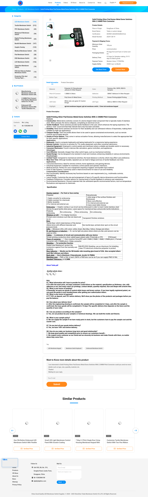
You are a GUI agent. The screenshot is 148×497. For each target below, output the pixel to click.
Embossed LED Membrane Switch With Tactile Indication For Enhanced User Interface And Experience (29, 106)
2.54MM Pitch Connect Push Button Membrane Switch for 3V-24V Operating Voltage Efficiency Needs (29, 99)
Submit (56, 384)
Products (15, 470)
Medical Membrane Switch (25, 51)
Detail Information (52, 82)
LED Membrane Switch (25, 22)
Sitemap (15, 482)
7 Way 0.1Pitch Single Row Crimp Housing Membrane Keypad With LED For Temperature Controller (88, 442)
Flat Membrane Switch (25, 55)
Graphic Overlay (25, 47)
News (14, 479)
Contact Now (25, 136)
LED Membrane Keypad (54, 348)
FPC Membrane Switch (25, 29)
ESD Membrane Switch (25, 58)
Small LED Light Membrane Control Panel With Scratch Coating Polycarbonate (57, 442)
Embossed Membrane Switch (94, 348)
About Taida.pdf (52, 265)
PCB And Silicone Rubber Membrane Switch (25, 71)
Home (14, 467)
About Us (15, 476)
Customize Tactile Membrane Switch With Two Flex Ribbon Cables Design (117, 442)
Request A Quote (128, 3)
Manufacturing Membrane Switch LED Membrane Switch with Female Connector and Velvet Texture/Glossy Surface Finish (28, 92)
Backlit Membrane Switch (25, 43)
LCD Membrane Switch (25, 62)
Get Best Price (101, 69)
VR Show (15, 473)
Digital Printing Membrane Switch (25, 39)
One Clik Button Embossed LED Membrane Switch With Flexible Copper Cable (25, 442)
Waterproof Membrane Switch (25, 33)
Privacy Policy (16, 485)
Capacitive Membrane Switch (25, 66)
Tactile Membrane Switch (25, 25)
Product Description (67, 82)
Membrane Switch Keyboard (73, 348)
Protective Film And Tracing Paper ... (25, 77)
